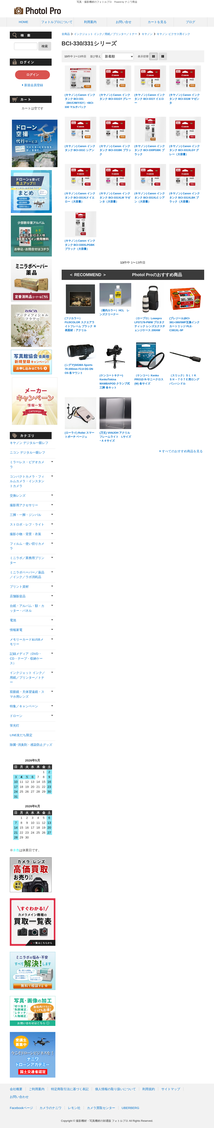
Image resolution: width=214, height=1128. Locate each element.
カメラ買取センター (101, 1108)
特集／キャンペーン (24, 706)
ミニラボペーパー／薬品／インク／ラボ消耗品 (27, 574)
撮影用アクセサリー (24, 505)
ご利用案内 (37, 1089)
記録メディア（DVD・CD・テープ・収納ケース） (26, 658)
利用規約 (148, 1089)
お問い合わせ (19, 1097)
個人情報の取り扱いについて (115, 1089)
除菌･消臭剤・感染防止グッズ (31, 744)
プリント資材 (19, 586)
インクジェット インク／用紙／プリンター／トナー (105, 34)
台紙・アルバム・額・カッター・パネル (27, 608)
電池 (13, 620)
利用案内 (90, 22)
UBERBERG (130, 1108)
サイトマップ (170, 1089)
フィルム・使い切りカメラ (27, 546)
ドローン (16, 716)
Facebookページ (21, 1108)
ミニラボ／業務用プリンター (27, 560)
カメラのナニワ (50, 1108)
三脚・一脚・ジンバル (25, 515)
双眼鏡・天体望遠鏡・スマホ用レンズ (27, 694)
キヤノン (147, 34)
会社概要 (16, 1089)
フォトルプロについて (57, 22)
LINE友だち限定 (21, 735)
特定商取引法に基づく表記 (70, 1089)
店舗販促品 (17, 596)
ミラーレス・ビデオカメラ (27, 464)
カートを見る (157, 22)
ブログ (190, 22)
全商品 (66, 34)
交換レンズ (17, 495)
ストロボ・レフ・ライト (27, 524)
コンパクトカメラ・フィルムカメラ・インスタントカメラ (27, 481)
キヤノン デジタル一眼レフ (29, 443)
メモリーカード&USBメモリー (26, 642)
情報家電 (16, 630)
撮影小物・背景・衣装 (25, 534)
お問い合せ (123, 22)
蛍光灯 (14, 725)
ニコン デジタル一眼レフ (27, 452)
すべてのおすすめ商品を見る (182, 451)
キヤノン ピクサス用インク (173, 34)
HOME (23, 22)
